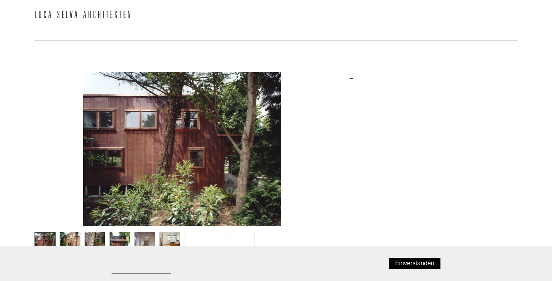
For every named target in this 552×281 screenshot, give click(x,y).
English (509, 15)
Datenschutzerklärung (139, 271)
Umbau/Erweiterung (366, 132)
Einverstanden (416, 263)
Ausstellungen (338, 33)
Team (111, 33)
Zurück (348, 234)
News (43, 33)
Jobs (387, 33)
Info (244, 242)
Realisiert (354, 143)
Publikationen (204, 33)
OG (219, 242)
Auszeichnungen (270, 33)
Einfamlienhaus (361, 121)
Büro (77, 33)
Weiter (507, 234)
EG (194, 242)
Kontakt (424, 33)
